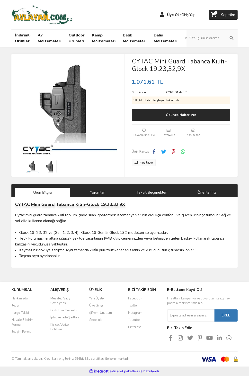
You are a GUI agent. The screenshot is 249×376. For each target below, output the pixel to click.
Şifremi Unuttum (100, 313)
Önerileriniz (206, 192)
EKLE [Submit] (226, 315)
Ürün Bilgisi (42, 192)
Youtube (134, 320)
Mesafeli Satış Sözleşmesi (60, 301)
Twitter (133, 305)
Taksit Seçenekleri (152, 192)
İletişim (16, 305)
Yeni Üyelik (96, 298)
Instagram (135, 313)
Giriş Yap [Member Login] (188, 14)
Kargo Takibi (20, 313)
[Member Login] (162, 14)
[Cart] (223, 15)
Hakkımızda (19, 298)
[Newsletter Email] (190, 315)
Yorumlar (97, 192)
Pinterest (134, 327)
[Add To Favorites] (144, 134)
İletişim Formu (21, 332)
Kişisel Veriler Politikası (60, 327)
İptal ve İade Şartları (64, 317)
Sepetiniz (95, 320)
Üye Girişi (96, 305)
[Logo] (41, 15)
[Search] (212, 38)
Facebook (135, 298)
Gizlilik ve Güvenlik (63, 310)
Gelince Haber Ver (181, 115)
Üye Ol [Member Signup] (173, 14)
